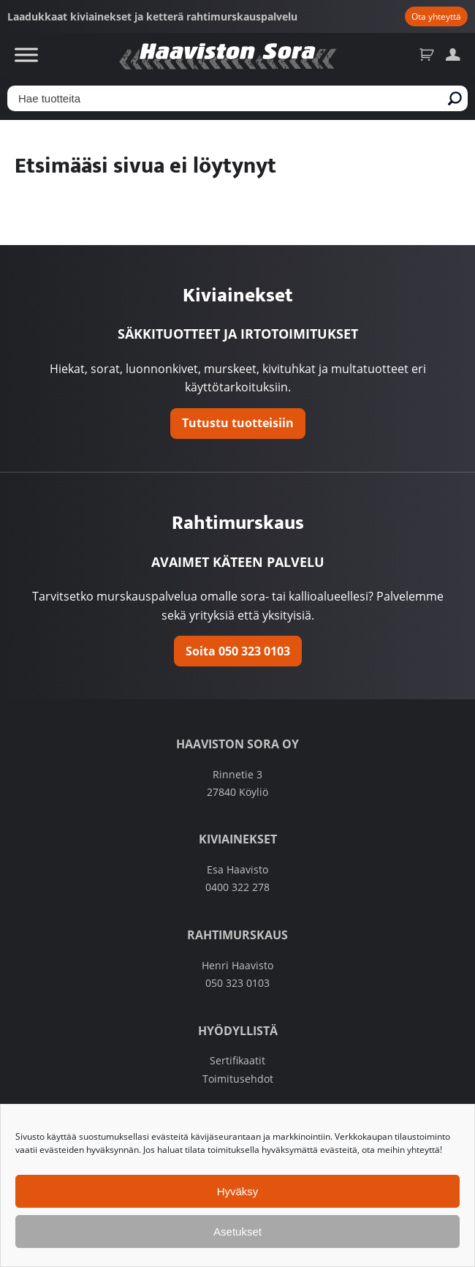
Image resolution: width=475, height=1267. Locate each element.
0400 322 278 (237, 887)
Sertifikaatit (237, 1060)
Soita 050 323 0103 (238, 651)
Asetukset (237, 1231)
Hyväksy (238, 1191)
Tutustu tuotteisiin (238, 423)
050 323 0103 (237, 983)
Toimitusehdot (237, 1079)
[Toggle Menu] (26, 54)
